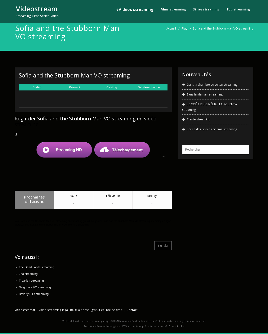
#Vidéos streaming (135, 9)
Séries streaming (206, 9)
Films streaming (173, 9)
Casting (111, 87)
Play (184, 28)
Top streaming (238, 9)
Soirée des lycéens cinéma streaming (212, 129)
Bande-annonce (149, 87)
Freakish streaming (31, 280)
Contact (132, 310)
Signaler (163, 245)
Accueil (171, 28)
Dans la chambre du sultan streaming (212, 84)
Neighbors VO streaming (35, 287)
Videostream (37, 8)
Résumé (74, 87)
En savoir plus (176, 326)
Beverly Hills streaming (34, 294)
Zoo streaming (28, 274)
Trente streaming (198, 119)
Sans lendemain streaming (205, 94)
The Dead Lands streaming (36, 267)
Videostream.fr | (26, 310)
